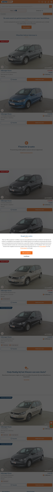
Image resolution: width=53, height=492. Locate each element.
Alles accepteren (26, 252)
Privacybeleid (42, 246)
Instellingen (26, 256)
